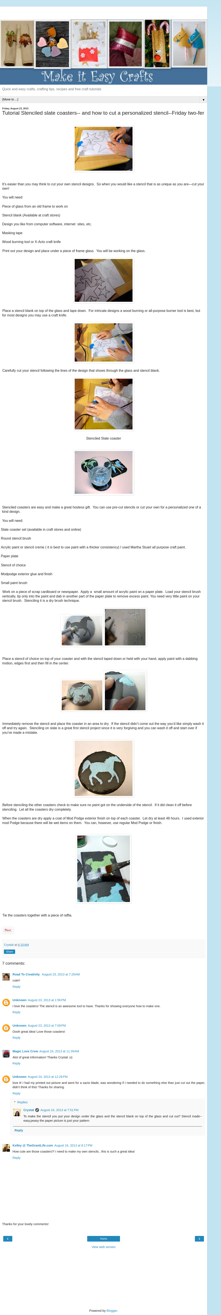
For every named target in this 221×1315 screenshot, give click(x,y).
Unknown (20, 1000)
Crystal (28, 1110)
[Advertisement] (103, 11)
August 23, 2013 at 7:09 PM (47, 1025)
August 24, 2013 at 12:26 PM (48, 1076)
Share (9, 951)
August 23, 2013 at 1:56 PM (47, 1000)
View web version (104, 1247)
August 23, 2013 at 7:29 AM (61, 974)
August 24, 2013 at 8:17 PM (73, 1145)
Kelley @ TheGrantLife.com (33, 1145)
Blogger (112, 1310)
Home (103, 1238)
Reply (17, 986)
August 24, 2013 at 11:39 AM (59, 1051)
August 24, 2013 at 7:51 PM (59, 1110)
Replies (22, 1102)
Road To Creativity (27, 974)
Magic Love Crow (25, 1051)
